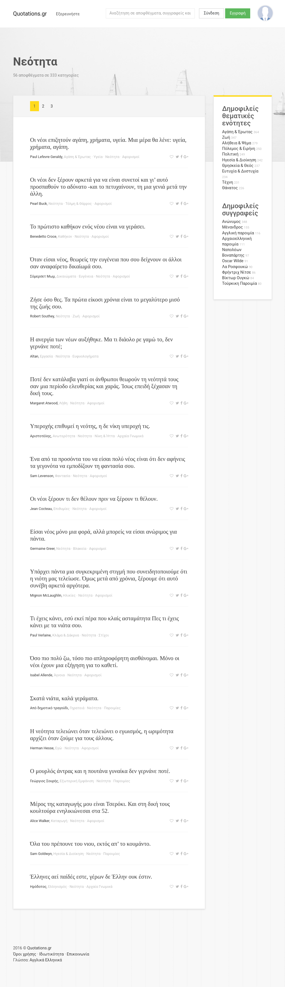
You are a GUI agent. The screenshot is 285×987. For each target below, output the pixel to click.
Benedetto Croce (43, 236)
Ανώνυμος (231, 221)
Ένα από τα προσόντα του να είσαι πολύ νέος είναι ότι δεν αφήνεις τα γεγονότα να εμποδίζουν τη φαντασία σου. (107, 462)
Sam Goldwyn (41, 854)
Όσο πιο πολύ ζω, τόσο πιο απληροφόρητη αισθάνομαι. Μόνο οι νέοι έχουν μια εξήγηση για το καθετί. (104, 661)
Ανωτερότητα (64, 436)
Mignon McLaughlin (45, 595)
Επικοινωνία (78, 954)
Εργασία (46, 356)
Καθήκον (65, 236)
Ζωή (76, 316)
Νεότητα (112, 157)
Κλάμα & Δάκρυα (65, 635)
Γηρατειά (77, 708)
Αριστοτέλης (40, 436)
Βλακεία (80, 548)
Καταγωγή (59, 821)
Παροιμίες (112, 708)
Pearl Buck (38, 203)
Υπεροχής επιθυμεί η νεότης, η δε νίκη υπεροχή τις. (90, 426)
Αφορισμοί (130, 157)
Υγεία (98, 157)
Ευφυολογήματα (85, 356)
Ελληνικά (53, 960)
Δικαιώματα (66, 276)
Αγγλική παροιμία (238, 233)
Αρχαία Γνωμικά (130, 436)
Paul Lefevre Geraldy (46, 157)
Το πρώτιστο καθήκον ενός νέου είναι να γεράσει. (87, 226)
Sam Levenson (41, 476)
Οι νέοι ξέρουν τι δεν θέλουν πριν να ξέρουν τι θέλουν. (94, 498)
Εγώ (58, 748)
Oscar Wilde (233, 261)
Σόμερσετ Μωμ (42, 276)
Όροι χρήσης (24, 954)
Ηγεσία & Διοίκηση (68, 854)
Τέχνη (227, 182)
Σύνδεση (211, 13)
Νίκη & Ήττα (105, 436)
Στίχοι (104, 635)
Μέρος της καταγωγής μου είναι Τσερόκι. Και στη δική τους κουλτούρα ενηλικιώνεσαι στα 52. (100, 807)
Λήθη (63, 403)
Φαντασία (62, 476)
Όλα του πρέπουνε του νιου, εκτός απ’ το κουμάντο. (90, 843)
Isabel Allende (41, 675)
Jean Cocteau (41, 509)
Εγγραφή (238, 13)
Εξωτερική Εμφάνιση (77, 781)
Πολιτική (230, 154)
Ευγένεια (86, 276)
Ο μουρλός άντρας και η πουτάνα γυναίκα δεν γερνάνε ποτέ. (100, 771)
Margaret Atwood (44, 403)
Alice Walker (39, 821)
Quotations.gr (30, 13)
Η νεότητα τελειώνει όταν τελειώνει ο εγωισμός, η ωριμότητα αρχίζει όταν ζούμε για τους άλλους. (101, 734)
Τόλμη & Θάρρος (78, 203)
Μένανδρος (232, 227)
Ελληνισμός (57, 886)
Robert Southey (42, 316)
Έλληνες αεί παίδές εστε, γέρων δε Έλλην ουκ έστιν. (91, 876)
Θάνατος (230, 188)
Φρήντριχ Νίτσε (236, 272)
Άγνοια (59, 675)
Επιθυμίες (61, 509)
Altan (34, 356)
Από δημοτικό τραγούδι (49, 708)
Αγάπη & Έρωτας (77, 157)
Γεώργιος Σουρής (44, 781)
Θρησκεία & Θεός (237, 165)
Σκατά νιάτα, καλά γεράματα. (64, 698)
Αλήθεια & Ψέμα (236, 143)
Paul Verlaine (40, 635)
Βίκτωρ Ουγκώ (235, 278)
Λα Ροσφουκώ (235, 266)
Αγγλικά (37, 960)
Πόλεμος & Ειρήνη (238, 148)
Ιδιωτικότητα (51, 954)
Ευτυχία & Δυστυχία (240, 171)
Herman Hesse (42, 748)
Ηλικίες (69, 595)
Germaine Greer (42, 548)
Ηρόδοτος (38, 886)
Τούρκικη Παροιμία (239, 283)
